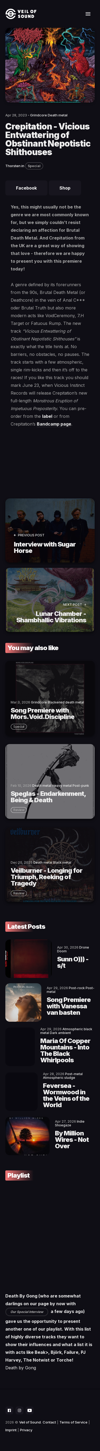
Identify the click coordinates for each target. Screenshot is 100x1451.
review (18, 810)
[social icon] (9, 1410)
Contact (49, 1422)
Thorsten (13, 166)
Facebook (26, 188)
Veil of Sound (30, 1422)
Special (34, 166)
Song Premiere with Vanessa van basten (69, 1006)
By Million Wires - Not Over (72, 1139)
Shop (64, 188)
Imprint (11, 1430)
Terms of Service (73, 1422)
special (18, 727)
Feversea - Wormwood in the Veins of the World (66, 1095)
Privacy (26, 1430)
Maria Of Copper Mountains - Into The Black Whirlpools (65, 1050)
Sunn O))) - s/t (73, 962)
